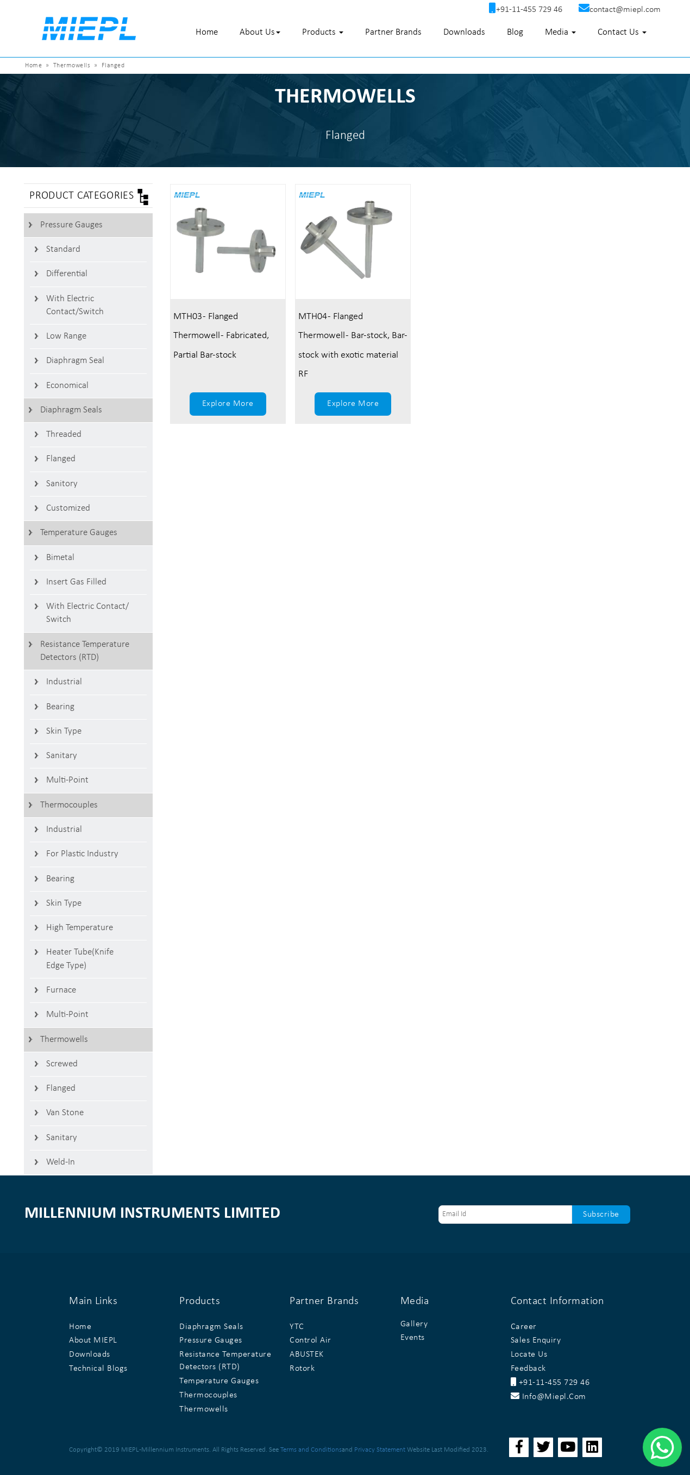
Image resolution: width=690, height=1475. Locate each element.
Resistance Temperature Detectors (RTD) (84, 651)
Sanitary (61, 755)
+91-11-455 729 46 (550, 1382)
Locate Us (529, 1354)
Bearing (60, 706)
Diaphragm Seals (71, 410)
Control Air (310, 1340)
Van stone (65, 1112)
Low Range (66, 336)
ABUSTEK (307, 1354)
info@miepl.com (548, 1397)
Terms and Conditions (311, 1449)
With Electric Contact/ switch (87, 613)
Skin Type (63, 731)
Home (207, 32)
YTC (297, 1327)
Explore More (228, 403)
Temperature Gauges (78, 532)
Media (560, 32)
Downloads (464, 32)
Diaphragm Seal (75, 360)
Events (412, 1337)
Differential (66, 273)
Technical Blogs (98, 1368)
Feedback (528, 1368)
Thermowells (64, 1039)
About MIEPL (93, 1340)
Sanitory (62, 483)
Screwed (62, 1064)
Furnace (61, 990)
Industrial (64, 681)
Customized (68, 508)
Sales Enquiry (536, 1340)
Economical (67, 385)
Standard (63, 249)
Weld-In (60, 1162)
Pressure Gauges (71, 225)
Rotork (302, 1368)
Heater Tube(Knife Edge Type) (80, 959)
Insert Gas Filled (76, 582)
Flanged (61, 458)
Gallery (414, 1324)
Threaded (63, 434)
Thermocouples (69, 805)
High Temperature (79, 927)
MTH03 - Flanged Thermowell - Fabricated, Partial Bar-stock (221, 335)
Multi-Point (67, 780)
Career (524, 1327)
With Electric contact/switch (75, 305)
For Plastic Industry (82, 854)
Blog (515, 32)
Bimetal (60, 557)
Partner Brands (393, 32)
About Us (260, 32)
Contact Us (622, 32)
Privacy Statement (379, 1449)
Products (322, 32)
